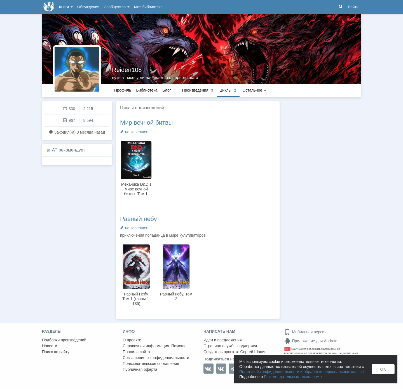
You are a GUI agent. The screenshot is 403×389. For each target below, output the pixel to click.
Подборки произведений (64, 340)
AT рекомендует (68, 150)
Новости (49, 346)
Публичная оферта (140, 369)
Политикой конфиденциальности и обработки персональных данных (301, 371)
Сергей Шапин (253, 352)
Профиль (122, 90)
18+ (287, 348)
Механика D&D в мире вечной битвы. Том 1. (136, 189)
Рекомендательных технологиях (293, 376)
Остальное (254, 90)
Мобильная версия (305, 332)
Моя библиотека (148, 7)
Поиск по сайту (55, 352)
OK (383, 369)
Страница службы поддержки (230, 346)
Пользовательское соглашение (151, 363)
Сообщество (117, 7)
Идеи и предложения (222, 340)
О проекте (132, 340)
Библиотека (146, 90)
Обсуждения (88, 7)
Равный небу (138, 218)
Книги (66, 7)
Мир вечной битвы (146, 122)
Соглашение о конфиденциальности (156, 357)
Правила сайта (136, 352)
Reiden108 (127, 69)
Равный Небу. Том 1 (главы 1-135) (136, 299)
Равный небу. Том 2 (176, 296)
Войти (353, 7)
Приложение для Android (311, 341)
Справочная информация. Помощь (155, 346)
